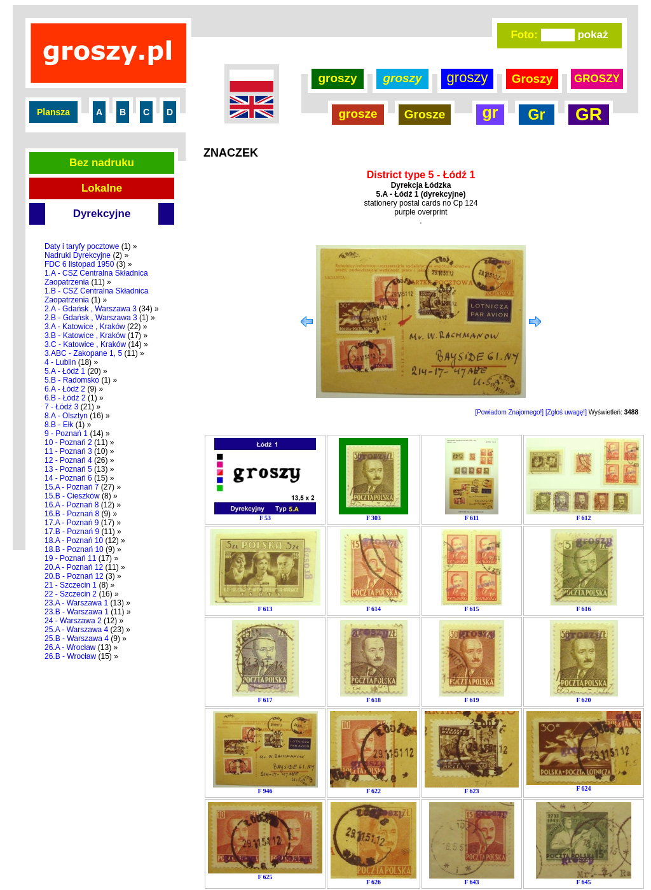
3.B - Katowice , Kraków (85, 335)
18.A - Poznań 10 (74, 540)
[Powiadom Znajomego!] (509, 412)
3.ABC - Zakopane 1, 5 (83, 353)
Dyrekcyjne (102, 214)
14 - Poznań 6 (68, 478)
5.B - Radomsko (72, 380)
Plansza (53, 112)
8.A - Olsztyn (66, 415)
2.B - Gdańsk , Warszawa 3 (91, 317)
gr (490, 112)
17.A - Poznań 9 (72, 522)
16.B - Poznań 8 (72, 513)
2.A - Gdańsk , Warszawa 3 (91, 308)
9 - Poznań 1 (66, 433)
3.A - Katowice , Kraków (85, 326)
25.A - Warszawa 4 (76, 629)
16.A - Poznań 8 (72, 504)
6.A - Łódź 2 (65, 389)
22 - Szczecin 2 (71, 594)
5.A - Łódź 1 (65, 371)
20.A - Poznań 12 (74, 567)
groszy (337, 78)
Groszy (532, 78)
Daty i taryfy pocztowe (82, 246)
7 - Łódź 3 (61, 406)
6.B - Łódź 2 (65, 397)
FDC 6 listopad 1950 (79, 264)
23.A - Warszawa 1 (76, 602)
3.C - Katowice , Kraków (85, 344)
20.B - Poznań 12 (74, 576)
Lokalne (101, 188)
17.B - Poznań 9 (72, 531)
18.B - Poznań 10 (74, 549)
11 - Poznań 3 (68, 451)
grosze (357, 113)
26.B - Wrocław (70, 656)
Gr (536, 114)
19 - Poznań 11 (70, 558)
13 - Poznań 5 (68, 469)
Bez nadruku (101, 163)
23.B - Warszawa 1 (77, 611)
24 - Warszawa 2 (73, 620)
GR (588, 114)
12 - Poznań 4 (68, 460)
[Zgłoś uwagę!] (566, 412)
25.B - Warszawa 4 (77, 638)
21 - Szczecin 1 (71, 585)
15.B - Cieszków (72, 495)
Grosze (424, 114)
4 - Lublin (60, 362)
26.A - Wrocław (70, 647)
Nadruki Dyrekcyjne (78, 255)
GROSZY (597, 79)
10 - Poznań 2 (68, 442)
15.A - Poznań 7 (72, 487)
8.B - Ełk (59, 424)
